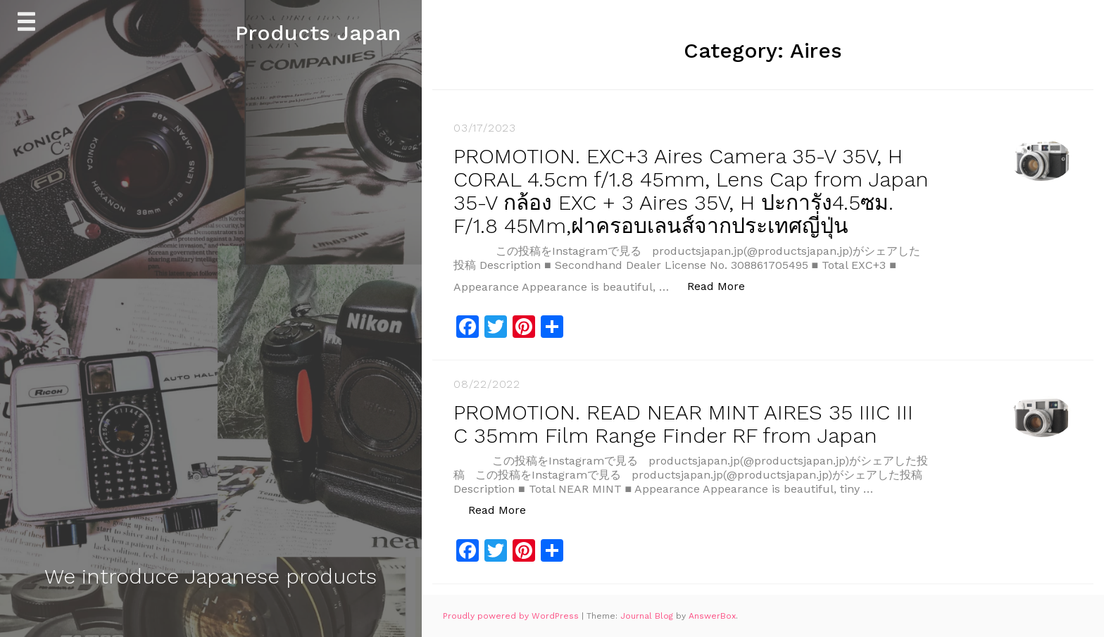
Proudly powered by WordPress (512, 616)
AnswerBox (712, 616)
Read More (723, 285)
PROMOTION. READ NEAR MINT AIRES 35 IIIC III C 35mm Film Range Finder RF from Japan (683, 424)
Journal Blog (648, 616)
